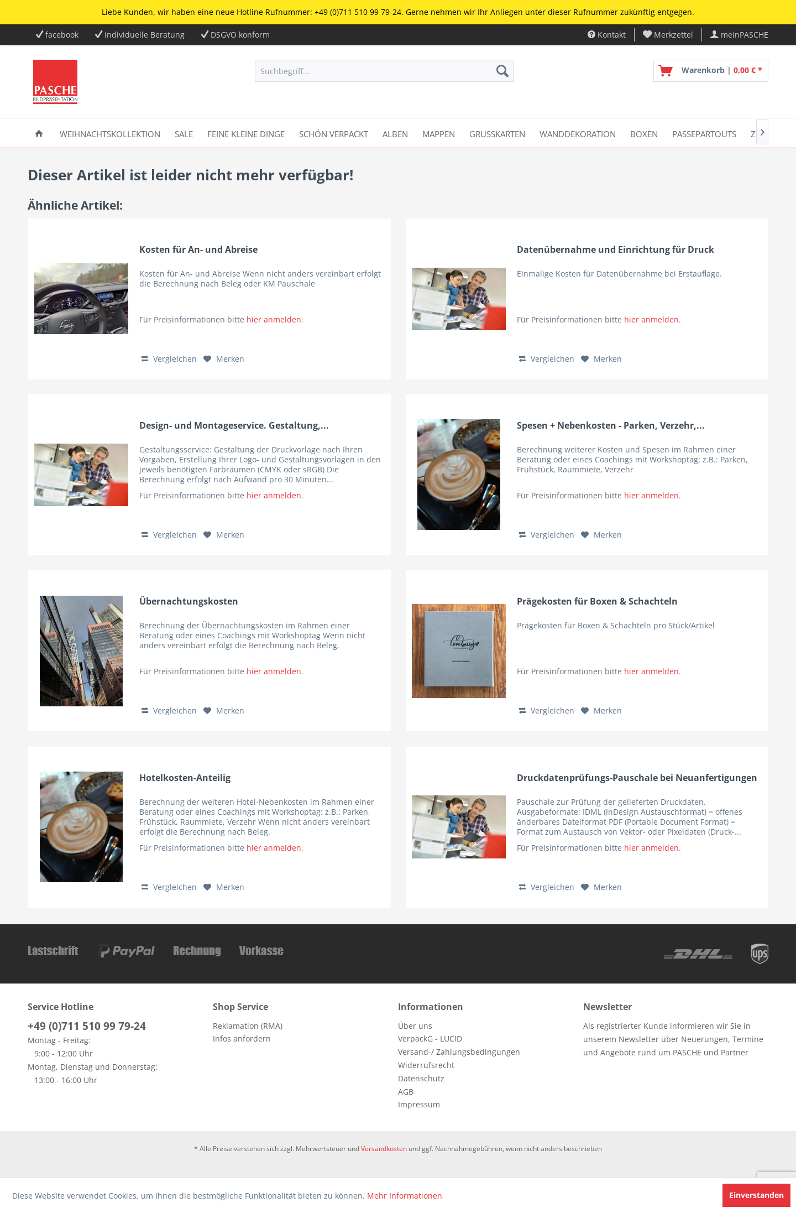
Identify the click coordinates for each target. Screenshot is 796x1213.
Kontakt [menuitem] (607, 34)
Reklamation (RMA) (247, 1026)
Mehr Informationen (404, 1195)
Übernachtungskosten (188, 601)
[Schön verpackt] (333, 133)
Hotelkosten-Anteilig (185, 778)
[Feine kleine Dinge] (246, 133)
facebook (61, 34)
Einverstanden (756, 1195)
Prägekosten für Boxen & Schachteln (597, 601)
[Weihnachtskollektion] (110, 133)
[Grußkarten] (497, 133)
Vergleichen (169, 358)
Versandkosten (384, 1148)
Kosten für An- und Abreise (198, 250)
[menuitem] (668, 34)
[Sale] (183, 133)
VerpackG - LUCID (430, 1038)
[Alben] (395, 133)
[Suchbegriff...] (384, 71)
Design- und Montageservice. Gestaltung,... (234, 425)
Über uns (415, 1026)
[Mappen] (438, 133)
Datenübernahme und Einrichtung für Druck (615, 250)
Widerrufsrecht (426, 1065)
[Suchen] (502, 71)
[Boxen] (644, 133)
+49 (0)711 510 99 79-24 (87, 1026)
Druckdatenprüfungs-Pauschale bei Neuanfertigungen (637, 778)
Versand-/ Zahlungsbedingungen (459, 1052)
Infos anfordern (242, 1038)
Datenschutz (421, 1078)
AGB (405, 1091)
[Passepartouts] (704, 133)
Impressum (419, 1104)
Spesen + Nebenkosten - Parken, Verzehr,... (611, 425)
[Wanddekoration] (577, 133)
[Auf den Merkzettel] (223, 359)
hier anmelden (274, 319)
